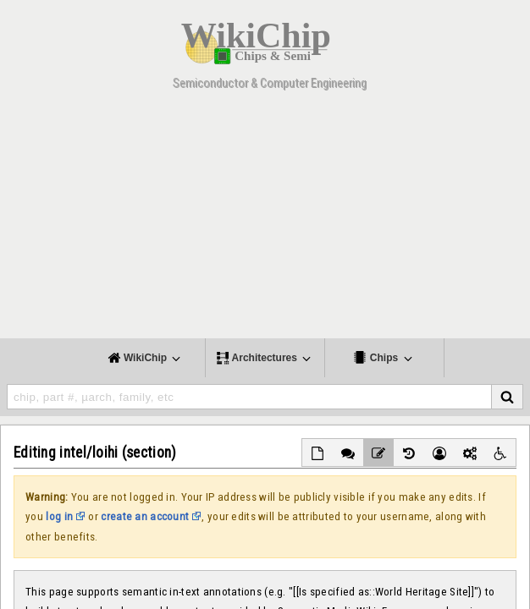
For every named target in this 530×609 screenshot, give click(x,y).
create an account (145, 516)
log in (59, 516)
